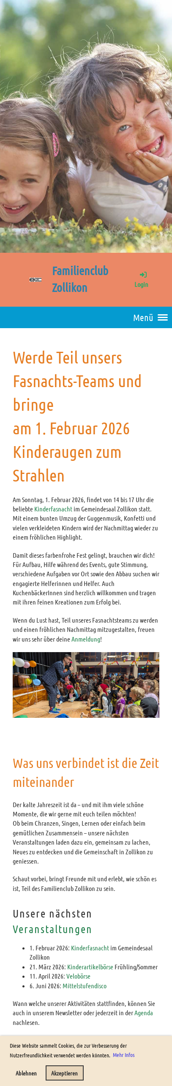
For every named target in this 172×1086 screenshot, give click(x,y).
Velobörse (78, 976)
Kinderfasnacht (54, 509)
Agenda (143, 1012)
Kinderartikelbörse (91, 967)
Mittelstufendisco (84, 986)
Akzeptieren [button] (64, 1073)
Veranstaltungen (53, 928)
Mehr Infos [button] (123, 1054)
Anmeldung (85, 639)
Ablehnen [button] (26, 1073)
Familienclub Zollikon (80, 279)
